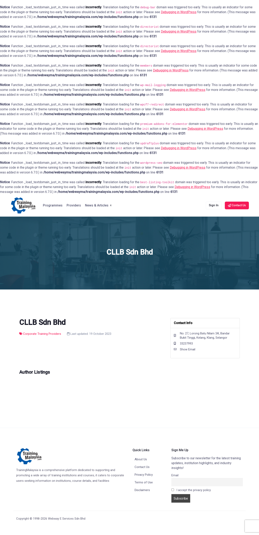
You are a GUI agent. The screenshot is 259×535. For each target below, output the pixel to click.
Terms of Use (144, 482)
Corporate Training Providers (40, 334)
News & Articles (96, 205)
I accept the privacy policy (191, 490)
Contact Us (142, 467)
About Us (141, 459)
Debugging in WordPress (178, 12)
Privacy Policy (144, 475)
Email (174, 475)
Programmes (53, 205)
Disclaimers (142, 490)
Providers (74, 205)
